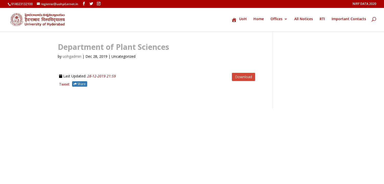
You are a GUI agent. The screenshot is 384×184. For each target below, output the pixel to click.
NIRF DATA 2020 (364, 4)
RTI (322, 19)
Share (80, 84)
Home (258, 19)
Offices (276, 19)
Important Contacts (349, 19)
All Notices (303, 19)
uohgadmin (72, 56)
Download (243, 76)
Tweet (64, 84)
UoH (239, 19)
